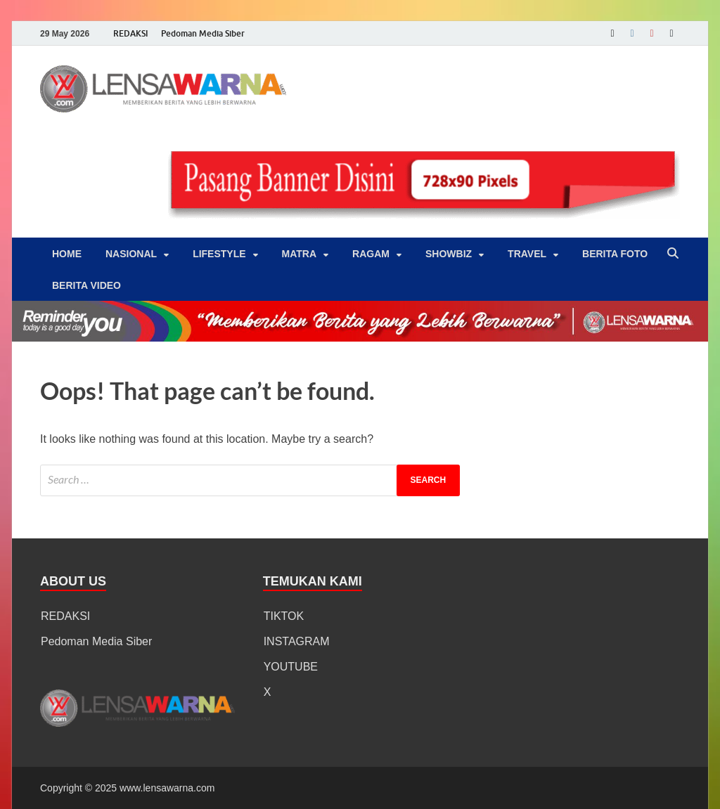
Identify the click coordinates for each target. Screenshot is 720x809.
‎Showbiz (448, 253)
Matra (299, 253)
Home (67, 253)
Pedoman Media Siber (203, 33)
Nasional (131, 253)
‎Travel (527, 253)
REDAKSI (130, 33)
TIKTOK (284, 616)
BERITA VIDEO (86, 285)
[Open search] (672, 254)
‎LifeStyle (219, 253)
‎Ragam (371, 253)
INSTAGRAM (297, 641)
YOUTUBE (291, 667)
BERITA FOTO (615, 253)
